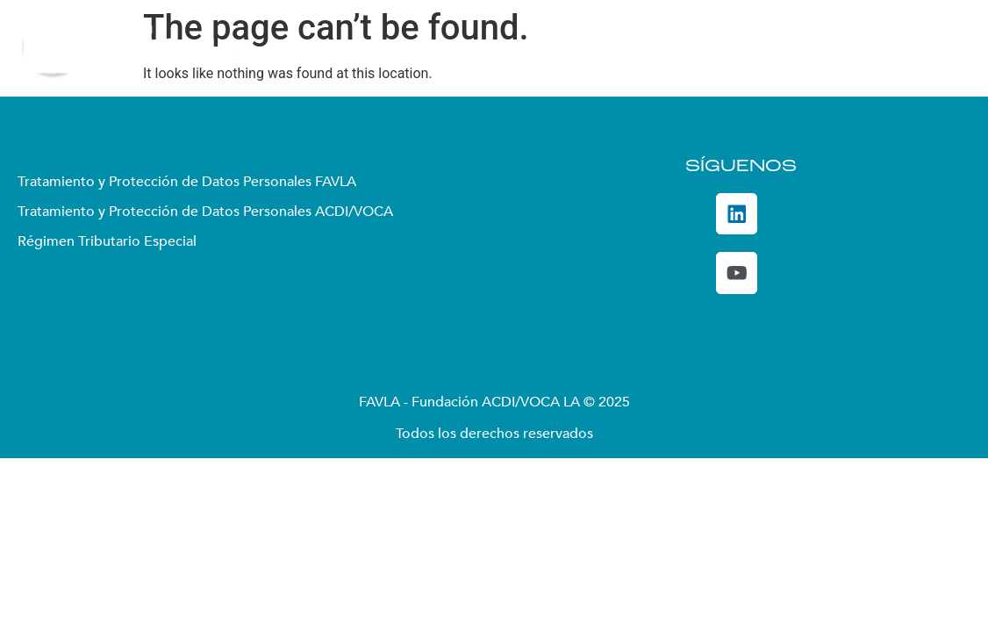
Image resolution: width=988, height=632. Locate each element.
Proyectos (579, 48)
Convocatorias (696, 48)
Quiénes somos (381, 48)
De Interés (915, 48)
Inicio (286, 48)
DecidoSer (810, 48)
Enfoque (487, 48)
